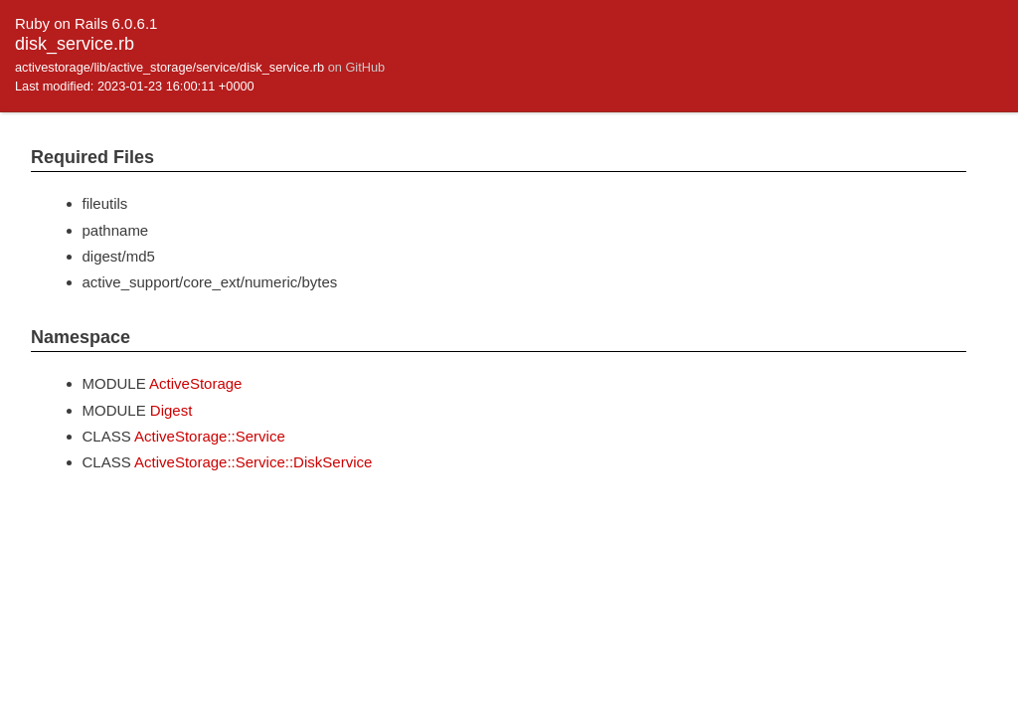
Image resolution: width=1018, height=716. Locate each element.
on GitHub (356, 67)
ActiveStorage (195, 383)
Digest (171, 410)
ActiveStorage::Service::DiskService (253, 461)
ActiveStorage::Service (209, 436)
